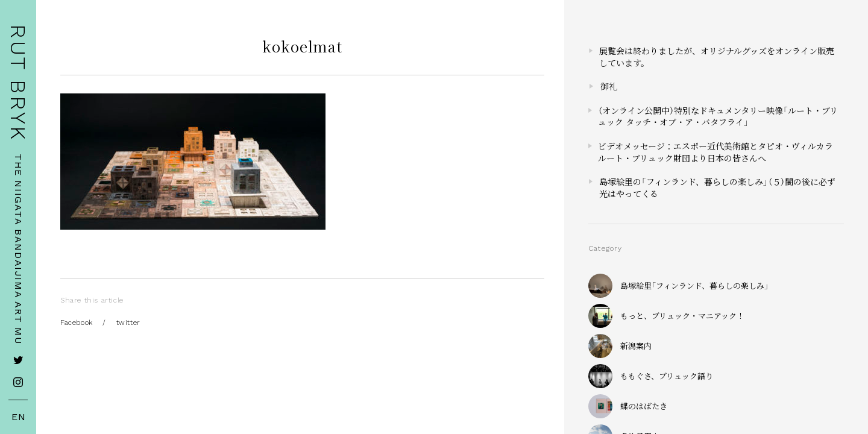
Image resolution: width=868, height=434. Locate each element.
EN (18, 417)
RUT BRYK (18, 83)
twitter (128, 322)
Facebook (76, 322)
